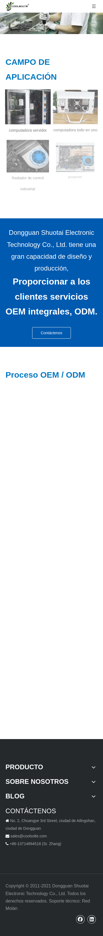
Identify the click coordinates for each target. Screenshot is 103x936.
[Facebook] (80, 919)
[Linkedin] (91, 919)
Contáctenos (51, 333)
